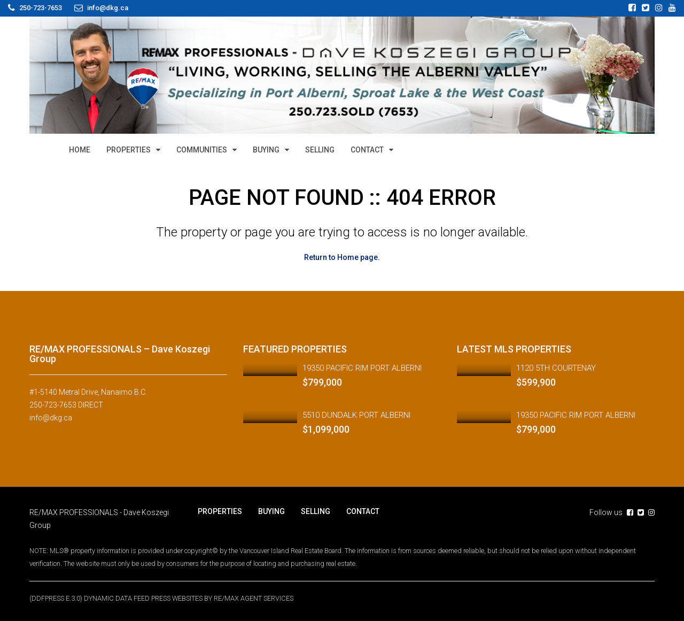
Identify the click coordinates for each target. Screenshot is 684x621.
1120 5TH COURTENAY (556, 368)
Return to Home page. (342, 257)
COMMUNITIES (201, 149)
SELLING (320, 149)
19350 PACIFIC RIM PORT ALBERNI (362, 368)
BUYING (266, 149)
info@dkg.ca (50, 417)
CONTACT (367, 149)
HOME (79, 149)
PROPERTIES (128, 149)
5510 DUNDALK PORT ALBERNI (356, 415)
